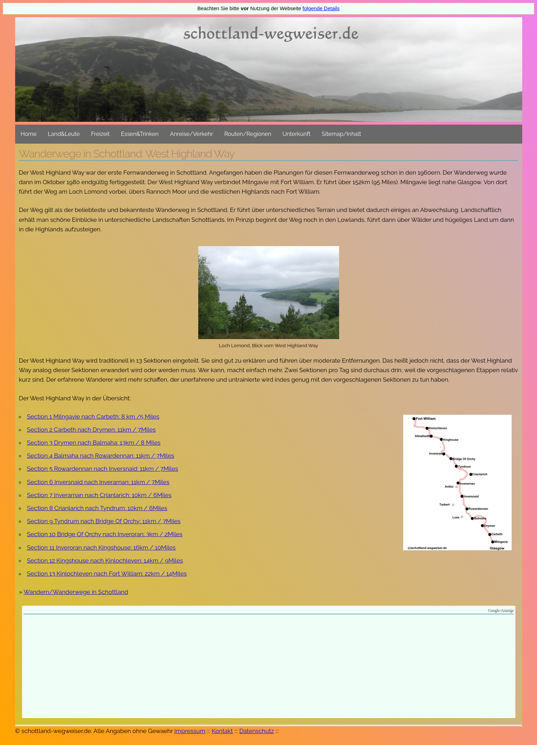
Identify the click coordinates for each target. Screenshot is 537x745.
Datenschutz (256, 730)
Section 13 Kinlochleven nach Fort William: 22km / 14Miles (107, 573)
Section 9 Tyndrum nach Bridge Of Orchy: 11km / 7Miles (104, 521)
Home (29, 134)
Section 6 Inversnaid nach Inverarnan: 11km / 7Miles (98, 482)
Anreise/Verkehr (191, 134)
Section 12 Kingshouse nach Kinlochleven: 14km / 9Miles (105, 560)
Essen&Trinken (139, 134)
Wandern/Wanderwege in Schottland (76, 591)
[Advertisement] (268, 667)
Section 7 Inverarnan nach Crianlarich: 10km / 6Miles (99, 495)
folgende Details (320, 8)
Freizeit (100, 134)
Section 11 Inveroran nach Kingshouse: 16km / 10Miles (101, 547)
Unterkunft (296, 134)
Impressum (189, 730)
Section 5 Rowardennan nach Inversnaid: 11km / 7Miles (102, 468)
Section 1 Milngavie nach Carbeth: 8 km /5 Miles (93, 416)
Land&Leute (64, 134)
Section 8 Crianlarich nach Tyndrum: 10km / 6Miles (97, 508)
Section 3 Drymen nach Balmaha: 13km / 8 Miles (94, 442)
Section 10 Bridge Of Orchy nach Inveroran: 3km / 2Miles (104, 534)
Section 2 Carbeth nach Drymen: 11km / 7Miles (91, 429)
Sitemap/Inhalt (341, 134)
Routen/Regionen (247, 134)
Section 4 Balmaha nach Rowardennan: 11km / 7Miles (100, 455)
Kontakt (222, 730)
